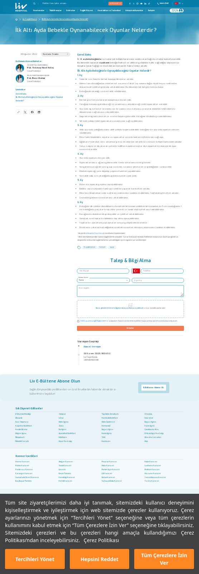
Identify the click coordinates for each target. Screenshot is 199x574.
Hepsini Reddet (99, 559)
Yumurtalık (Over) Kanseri (27, 477)
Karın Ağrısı (150, 426)
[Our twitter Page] (134, 3)
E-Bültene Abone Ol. (153, 387)
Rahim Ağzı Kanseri (111, 469)
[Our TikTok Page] (150, 3)
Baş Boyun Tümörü (23, 481)
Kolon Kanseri (151, 461)
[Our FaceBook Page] (130, 3)
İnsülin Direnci (21, 429)
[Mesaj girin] (130, 290)
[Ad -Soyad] (103, 271)
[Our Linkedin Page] (145, 3)
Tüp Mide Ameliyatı (110, 414)
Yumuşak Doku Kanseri (112, 481)
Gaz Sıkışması (21, 422)
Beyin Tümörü (65, 473)
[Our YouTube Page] (142, 3)
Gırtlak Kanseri (108, 477)
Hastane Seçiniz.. (83, 277)
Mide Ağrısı (63, 422)
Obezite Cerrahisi (153, 437)
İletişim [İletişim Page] (151, 10)
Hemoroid (106, 426)
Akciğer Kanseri (66, 461)
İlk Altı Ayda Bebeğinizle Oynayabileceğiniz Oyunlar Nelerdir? (39, 99)
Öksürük (18, 418)
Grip (146, 441)
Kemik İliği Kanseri (67, 477)
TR (179, 4)
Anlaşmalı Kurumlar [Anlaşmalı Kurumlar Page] (134, 10)
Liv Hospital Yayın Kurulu (95, 233)
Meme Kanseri (22, 461)
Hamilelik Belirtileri (110, 418)
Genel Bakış (21, 94)
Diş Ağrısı (62, 429)
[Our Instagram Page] (138, 3)
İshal (61, 418)
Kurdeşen (106, 441)
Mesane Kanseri (153, 473)
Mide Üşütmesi (108, 422)
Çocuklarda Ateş (152, 429)
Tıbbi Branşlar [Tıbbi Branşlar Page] (55, 10)
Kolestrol (149, 418)
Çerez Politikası (101, 540)
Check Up (148, 414)
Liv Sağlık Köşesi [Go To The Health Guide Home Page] (30, 19)
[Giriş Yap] (175, 10)
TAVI (103, 437)
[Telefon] (162, 271)
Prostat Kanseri (109, 461)
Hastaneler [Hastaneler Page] (38, 10)
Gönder (130, 328)
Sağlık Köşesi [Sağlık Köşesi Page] (86, 10)
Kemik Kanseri (65, 481)
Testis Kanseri (152, 481)
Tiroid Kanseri (65, 465)
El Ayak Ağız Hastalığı (154, 433)
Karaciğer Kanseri (23, 473)
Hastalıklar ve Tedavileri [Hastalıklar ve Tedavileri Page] (109, 10)
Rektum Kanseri (152, 469)
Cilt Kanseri (107, 473)
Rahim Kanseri (22, 465)
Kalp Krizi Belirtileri (23, 426)
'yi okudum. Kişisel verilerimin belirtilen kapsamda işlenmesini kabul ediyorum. (129, 321)
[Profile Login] (181, 10)
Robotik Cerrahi (22, 441)
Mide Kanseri (108, 465)
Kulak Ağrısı (107, 433)
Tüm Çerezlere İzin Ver (164, 559)
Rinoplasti (19, 437)
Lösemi (62, 469)
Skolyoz (62, 414)
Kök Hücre (63, 437)
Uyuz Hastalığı (65, 441)
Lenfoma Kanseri (153, 465)
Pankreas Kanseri (24, 469)
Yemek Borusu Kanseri (155, 477)
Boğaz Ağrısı (150, 422)
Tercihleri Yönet (34, 559)
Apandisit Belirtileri (67, 433)
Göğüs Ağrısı (20, 433)
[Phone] (164, 4)
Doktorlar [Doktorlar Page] (70, 10)
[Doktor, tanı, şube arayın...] (63, 3)
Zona (61, 426)
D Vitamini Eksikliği (23, 414)
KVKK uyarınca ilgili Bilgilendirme (94, 321)
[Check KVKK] (78, 321)
